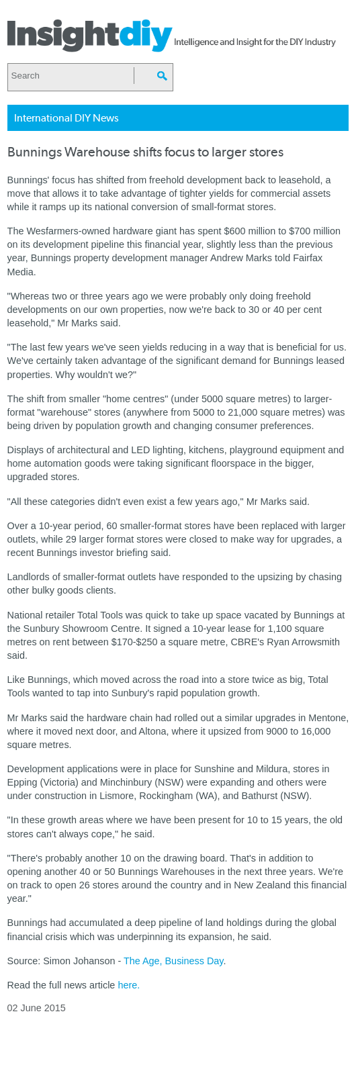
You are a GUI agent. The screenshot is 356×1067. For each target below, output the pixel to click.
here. (129, 985)
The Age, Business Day (174, 961)
